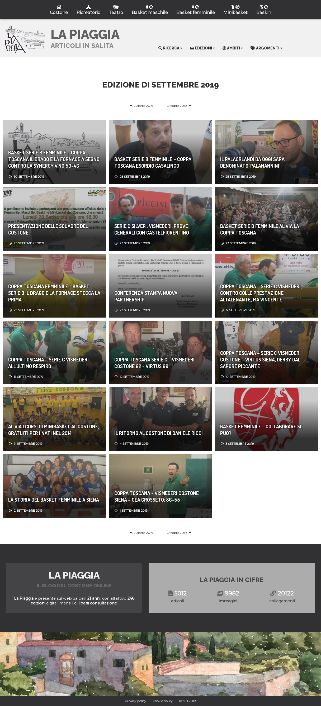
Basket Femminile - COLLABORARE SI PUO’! (260, 429)
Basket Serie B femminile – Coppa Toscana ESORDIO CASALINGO (152, 162)
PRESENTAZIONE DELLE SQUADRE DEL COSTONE (48, 229)
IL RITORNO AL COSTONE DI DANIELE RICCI (158, 433)
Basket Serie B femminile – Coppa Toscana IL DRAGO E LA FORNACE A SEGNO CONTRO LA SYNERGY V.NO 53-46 (54, 159)
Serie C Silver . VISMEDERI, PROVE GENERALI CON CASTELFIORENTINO (151, 229)
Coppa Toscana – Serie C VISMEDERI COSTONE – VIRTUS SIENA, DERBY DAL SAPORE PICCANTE (260, 359)
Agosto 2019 (143, 106)
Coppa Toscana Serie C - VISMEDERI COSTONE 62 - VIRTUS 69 (154, 362)
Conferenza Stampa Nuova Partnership (145, 296)
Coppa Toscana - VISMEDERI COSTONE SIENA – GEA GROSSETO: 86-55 (156, 496)
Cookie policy (163, 701)
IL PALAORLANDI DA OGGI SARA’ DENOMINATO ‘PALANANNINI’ (252, 162)
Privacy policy (135, 701)
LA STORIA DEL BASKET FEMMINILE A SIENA (53, 499)
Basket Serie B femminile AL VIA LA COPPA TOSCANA (259, 229)
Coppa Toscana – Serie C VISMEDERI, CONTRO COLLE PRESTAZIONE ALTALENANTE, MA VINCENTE (261, 293)
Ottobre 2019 (177, 106)
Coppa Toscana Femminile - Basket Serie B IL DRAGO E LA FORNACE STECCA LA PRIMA (54, 293)
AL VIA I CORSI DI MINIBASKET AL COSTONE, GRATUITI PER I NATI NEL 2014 (53, 429)
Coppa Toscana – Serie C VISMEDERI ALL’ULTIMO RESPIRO (48, 362)
